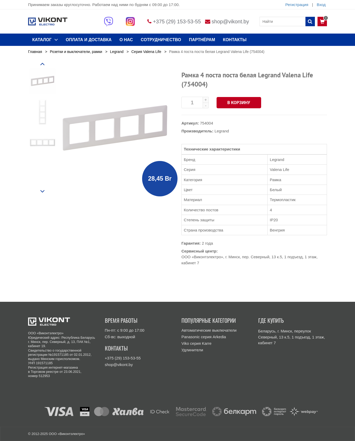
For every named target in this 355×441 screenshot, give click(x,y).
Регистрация (296, 4)
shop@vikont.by (230, 21)
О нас (126, 39)
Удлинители (192, 350)
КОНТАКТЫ (234, 39)
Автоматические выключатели (208, 330)
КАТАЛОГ (45, 39)
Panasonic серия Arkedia (203, 337)
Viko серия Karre (196, 343)
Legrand (221, 131)
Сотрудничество (161, 39)
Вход (321, 4)
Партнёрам (202, 39)
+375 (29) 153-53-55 (177, 21)
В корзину (239, 102)
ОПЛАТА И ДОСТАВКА (89, 39)
